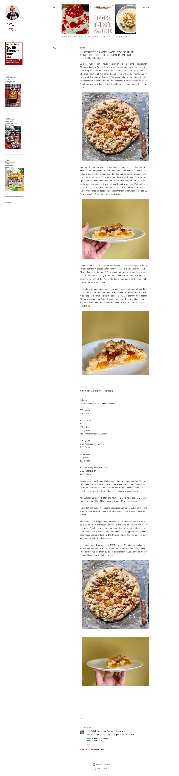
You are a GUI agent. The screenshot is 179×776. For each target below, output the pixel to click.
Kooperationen (120, 36)
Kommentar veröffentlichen (92, 749)
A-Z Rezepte (105, 36)
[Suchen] (146, 7)
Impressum (93, 36)
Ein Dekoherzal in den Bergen (100, 731)
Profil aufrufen (11, 30)
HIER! (82, 87)
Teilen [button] (55, 48)
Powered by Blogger (101, 764)
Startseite (67, 36)
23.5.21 (89, 744)
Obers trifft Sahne (11, 24)
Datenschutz (80, 36)
